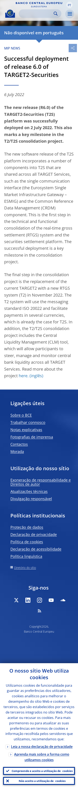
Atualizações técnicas (29, 491)
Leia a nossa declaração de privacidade (42, 746)
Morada (17, 451)
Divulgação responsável (31, 498)
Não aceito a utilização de (42, 781)
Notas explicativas (26, 429)
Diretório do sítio (25, 568)
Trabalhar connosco (27, 422)
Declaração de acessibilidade (35, 549)
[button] (69, 5)
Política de (26, 541)
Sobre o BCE (21, 415)
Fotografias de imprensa (31, 436)
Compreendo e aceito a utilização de (42, 771)
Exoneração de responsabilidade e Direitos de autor (40, 482)
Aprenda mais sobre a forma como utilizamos (41, 757)
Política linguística (26, 556)
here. (23, 375)
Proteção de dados (26, 527)
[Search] (36, 13)
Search (55, 13)
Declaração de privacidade (33, 534)
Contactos (19, 444)
